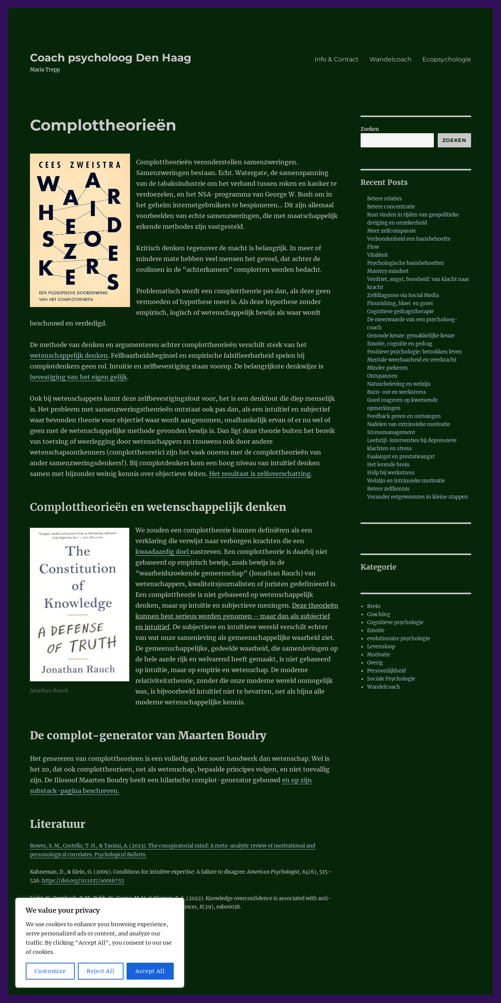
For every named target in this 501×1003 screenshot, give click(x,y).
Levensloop (381, 646)
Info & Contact (337, 59)
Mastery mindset (388, 271)
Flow (373, 247)
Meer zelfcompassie (391, 231)
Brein (374, 606)
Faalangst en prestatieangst (401, 456)
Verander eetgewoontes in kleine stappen (417, 497)
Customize (50, 971)
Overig (375, 662)
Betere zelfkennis (388, 489)
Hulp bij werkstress (391, 472)
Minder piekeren (387, 368)
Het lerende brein (388, 464)
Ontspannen (382, 376)
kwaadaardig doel (162, 551)
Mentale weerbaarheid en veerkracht (412, 360)
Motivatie (378, 654)
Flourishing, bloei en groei (400, 303)
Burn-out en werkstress (396, 392)
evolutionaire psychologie (398, 638)
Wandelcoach (390, 59)
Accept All (150, 971)
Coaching (378, 614)
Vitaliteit (377, 255)
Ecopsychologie (446, 59)
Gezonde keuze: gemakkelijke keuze (411, 335)
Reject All (101, 971)
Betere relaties (384, 198)
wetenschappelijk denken (69, 355)
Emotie (375, 630)
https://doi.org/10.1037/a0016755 (83, 880)
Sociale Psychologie (391, 679)
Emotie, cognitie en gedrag (399, 343)
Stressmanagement (391, 432)
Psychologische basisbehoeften (405, 263)
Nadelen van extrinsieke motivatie (408, 424)
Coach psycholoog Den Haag (110, 57)
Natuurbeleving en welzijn (399, 384)
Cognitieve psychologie (395, 622)
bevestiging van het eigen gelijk (78, 377)
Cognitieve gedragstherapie (400, 311)
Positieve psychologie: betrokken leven (414, 352)
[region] (99, 943)
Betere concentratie (391, 206)
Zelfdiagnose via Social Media (403, 295)
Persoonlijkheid (386, 671)
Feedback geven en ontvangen (404, 416)
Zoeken (370, 129)
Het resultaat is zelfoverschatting (260, 474)
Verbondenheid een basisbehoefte (408, 239)
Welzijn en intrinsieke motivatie (406, 481)
